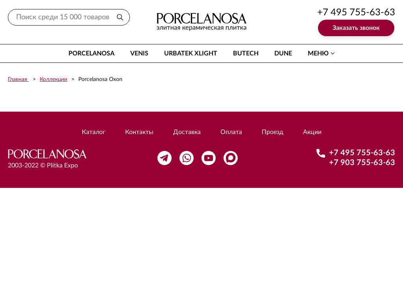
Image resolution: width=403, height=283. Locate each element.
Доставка (187, 132)
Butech (246, 53)
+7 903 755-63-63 (362, 163)
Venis (139, 53)
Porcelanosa (91, 53)
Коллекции (53, 79)
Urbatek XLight (190, 53)
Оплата (231, 132)
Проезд (272, 132)
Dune (283, 53)
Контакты (139, 132)
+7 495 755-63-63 (356, 12)
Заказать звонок (356, 28)
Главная (18, 79)
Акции (312, 132)
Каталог (93, 132)
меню (318, 53)
